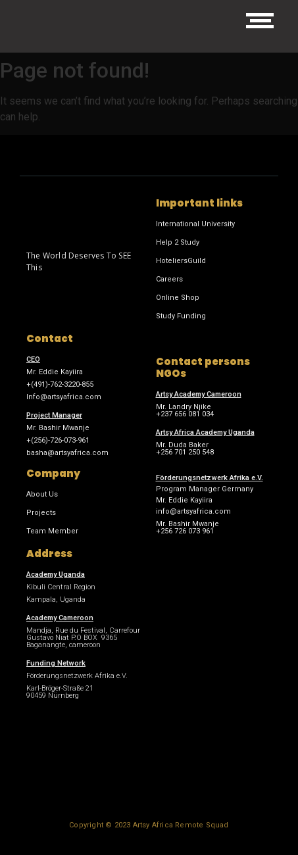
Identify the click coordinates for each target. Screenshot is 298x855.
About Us (42, 494)
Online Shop (177, 297)
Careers (169, 279)
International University (195, 224)
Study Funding (181, 316)
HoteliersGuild (181, 260)
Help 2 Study (177, 242)
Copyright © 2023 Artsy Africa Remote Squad (148, 825)
